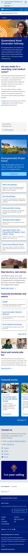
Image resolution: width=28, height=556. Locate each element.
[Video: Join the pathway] (14, 115)
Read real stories (7, 288)
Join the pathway (8, 196)
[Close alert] (25, 2)
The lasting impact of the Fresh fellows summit (9, 399)
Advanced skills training (11, 208)
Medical (4, 17)
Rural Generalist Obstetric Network (12, 313)
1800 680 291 (10, 444)
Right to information (19, 519)
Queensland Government (8, 549)
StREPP (5, 302)
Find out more (14, 174)
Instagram (6, 454)
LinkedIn (6, 451)
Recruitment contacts (19, 510)
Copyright (3, 517)
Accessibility (4, 521)
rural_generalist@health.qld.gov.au (16, 441)
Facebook (6, 448)
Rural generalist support (11, 220)
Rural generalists (7, 414)
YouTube (6, 457)
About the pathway (9, 185)
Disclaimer (16, 517)
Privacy (3, 519)
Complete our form (6, 101)
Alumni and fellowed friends (13, 244)
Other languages (5, 523)
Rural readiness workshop (12, 324)
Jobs (15, 521)
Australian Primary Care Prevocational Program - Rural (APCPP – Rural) (13, 232)
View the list (5, 368)
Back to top (4, 491)
